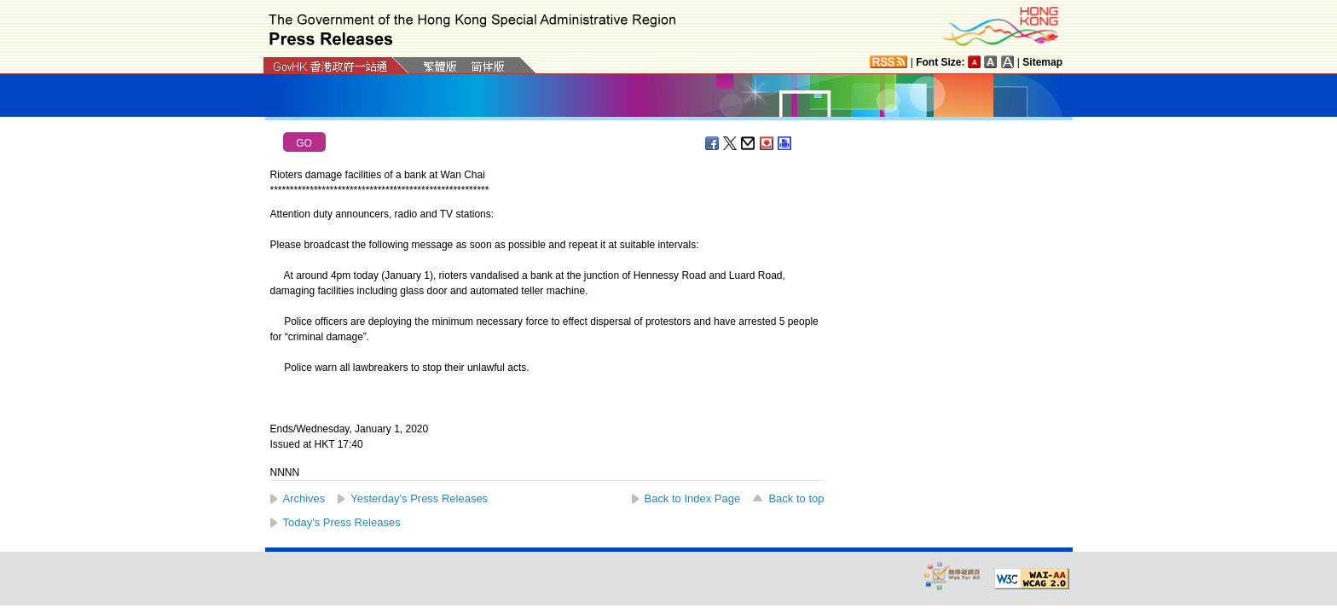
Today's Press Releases (342, 522)
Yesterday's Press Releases (419, 498)
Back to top (796, 498)
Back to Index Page (693, 498)
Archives (304, 498)
